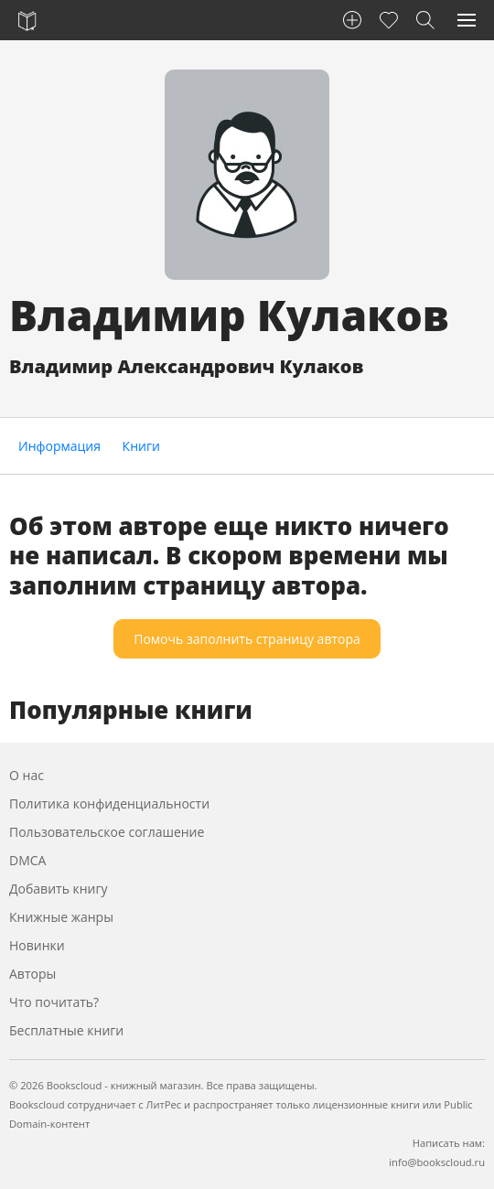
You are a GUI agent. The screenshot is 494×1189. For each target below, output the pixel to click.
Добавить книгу (58, 888)
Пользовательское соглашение (106, 832)
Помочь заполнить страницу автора (247, 639)
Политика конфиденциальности (109, 803)
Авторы (32, 973)
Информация (59, 446)
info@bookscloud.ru (437, 1162)
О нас (26, 775)
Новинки (37, 945)
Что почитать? (54, 1002)
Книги (141, 446)
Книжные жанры (61, 917)
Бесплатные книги (66, 1030)
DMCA (27, 860)
